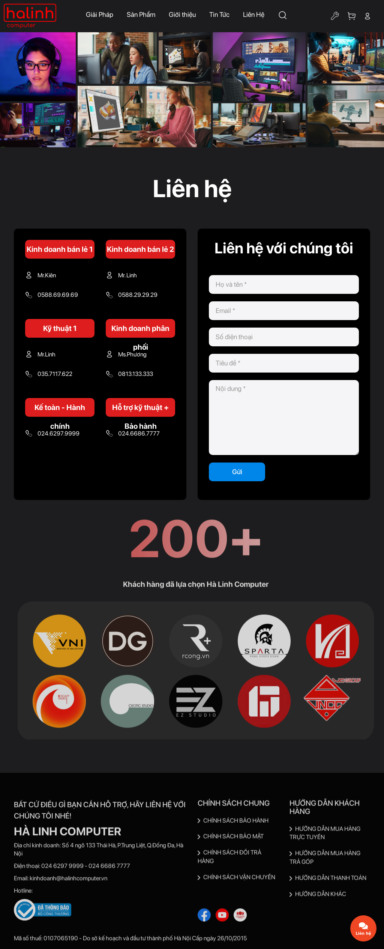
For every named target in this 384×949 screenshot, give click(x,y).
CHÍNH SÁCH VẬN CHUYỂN (236, 879)
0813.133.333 (135, 373)
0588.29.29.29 (138, 294)
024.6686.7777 (139, 433)
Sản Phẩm (141, 14)
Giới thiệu (182, 14)
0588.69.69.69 (58, 294)
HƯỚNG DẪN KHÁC (318, 896)
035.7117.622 (55, 373)
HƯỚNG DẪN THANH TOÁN (328, 880)
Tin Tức (219, 14)
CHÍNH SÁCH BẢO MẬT (231, 838)
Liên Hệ (253, 14)
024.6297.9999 (59, 433)
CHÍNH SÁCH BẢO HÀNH (233, 822)
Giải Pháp (99, 14)
